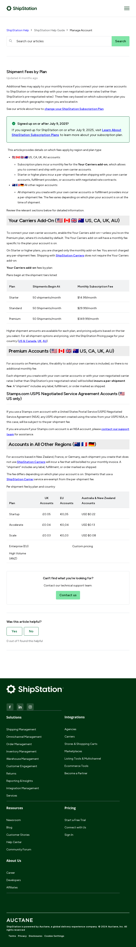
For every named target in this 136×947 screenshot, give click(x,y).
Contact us (68, 595)
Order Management (19, 744)
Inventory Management (21, 751)
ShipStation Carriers (70, 255)
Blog (9, 827)
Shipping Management (21, 729)
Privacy (22, 936)
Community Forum (18, 849)
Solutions (13, 717)
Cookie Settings (54, 936)
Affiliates (12, 887)
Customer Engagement (21, 766)
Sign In (69, 835)
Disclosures (35, 936)
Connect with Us (75, 827)
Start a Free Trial (75, 820)
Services (11, 795)
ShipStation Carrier (20, 479)
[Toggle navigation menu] (127, 8)
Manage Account (81, 30)
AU (45, 341)
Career (10, 873)
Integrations (75, 717)
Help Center (14, 842)
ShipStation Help (18, 30)
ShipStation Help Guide (49, 30)
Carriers (70, 736)
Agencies (70, 729)
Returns (11, 773)
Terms (12, 936)
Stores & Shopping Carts (81, 744)
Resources (14, 808)
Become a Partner (76, 773)
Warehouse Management (22, 759)
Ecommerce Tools (76, 766)
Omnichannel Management (24, 737)
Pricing (70, 808)
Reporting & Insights (19, 781)
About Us (13, 860)
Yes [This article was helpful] (14, 631)
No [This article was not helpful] (31, 631)
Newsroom (13, 820)
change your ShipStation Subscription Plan (74, 109)
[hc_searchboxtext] (59, 41)
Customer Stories (18, 835)
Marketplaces (73, 751)
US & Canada (27, 341)
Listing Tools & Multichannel (83, 758)
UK (39, 341)
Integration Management (22, 788)
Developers (13, 880)
